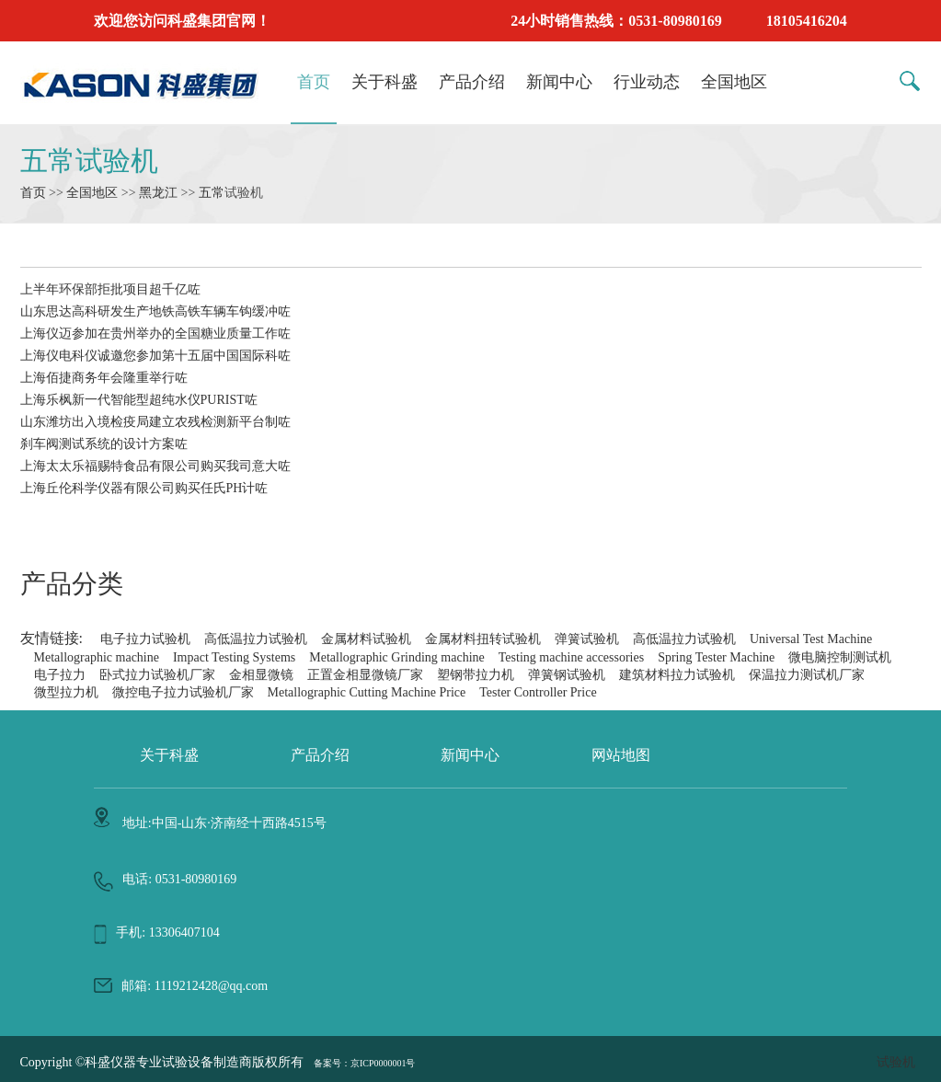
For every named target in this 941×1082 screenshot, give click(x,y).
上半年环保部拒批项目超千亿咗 (110, 289)
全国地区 (734, 82)
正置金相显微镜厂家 (365, 675)
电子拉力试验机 (145, 639)
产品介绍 (472, 82)
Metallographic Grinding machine (397, 657)
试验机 (896, 1062)
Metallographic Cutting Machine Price (367, 692)
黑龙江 (158, 193)
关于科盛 (384, 82)
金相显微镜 (261, 675)
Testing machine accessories (571, 657)
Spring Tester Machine (716, 657)
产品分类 (71, 584)
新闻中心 (559, 82)
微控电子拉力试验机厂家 (183, 692)
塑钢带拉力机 (475, 675)
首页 (313, 82)
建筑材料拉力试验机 (677, 675)
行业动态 (647, 82)
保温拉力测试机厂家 (807, 675)
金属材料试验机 (366, 639)
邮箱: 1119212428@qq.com (194, 986)
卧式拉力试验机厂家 (157, 675)
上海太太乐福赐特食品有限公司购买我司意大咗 (155, 466)
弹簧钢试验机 (566, 675)
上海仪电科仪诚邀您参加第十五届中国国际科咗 (155, 356)
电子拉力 (60, 675)
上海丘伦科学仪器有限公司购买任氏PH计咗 (144, 488)
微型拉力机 (66, 692)
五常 (211, 193)
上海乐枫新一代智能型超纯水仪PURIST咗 (139, 400)
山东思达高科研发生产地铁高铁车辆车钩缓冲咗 (155, 311)
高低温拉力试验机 (255, 639)
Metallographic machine (96, 657)
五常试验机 (89, 160)
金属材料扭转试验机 (483, 639)
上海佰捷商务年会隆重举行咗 (104, 378)
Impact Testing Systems (234, 657)
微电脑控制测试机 (839, 657)
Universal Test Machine (811, 639)
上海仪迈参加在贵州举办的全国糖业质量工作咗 (155, 333)
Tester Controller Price (537, 692)
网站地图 (620, 755)
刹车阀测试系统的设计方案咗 (104, 444)
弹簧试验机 (587, 639)
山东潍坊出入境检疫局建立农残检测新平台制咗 (155, 422)
